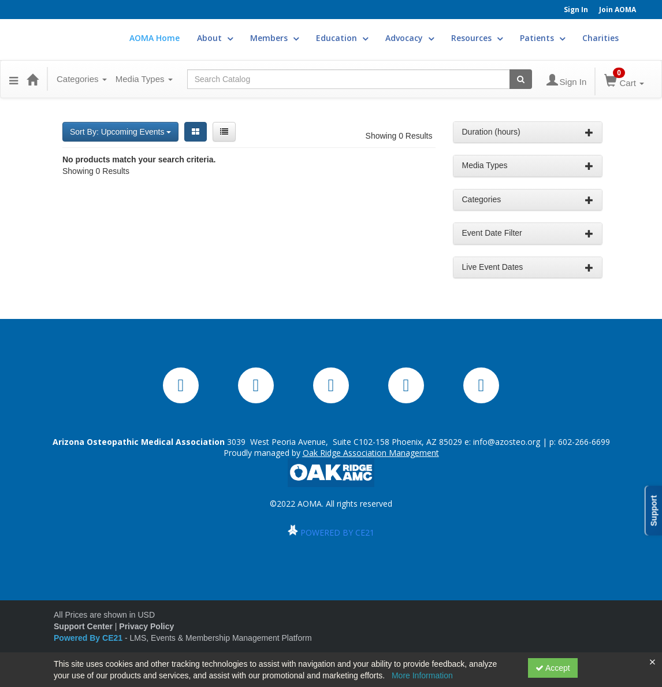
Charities (600, 37)
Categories (82, 79)
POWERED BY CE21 (337, 532)
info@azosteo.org (506, 441)
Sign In (576, 9)
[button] (14, 79)
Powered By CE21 (89, 638)
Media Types (144, 79)
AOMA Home (154, 37)
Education (342, 37)
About (215, 37)
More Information (422, 675)
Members (274, 37)
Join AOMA (617, 9)
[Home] (32, 79)
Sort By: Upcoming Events (120, 131)
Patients (542, 37)
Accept (552, 668)
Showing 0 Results (399, 135)
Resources (477, 37)
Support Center (83, 626)
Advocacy (409, 37)
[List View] (224, 132)
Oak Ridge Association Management (371, 452)
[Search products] (520, 79)
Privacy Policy (146, 626)
